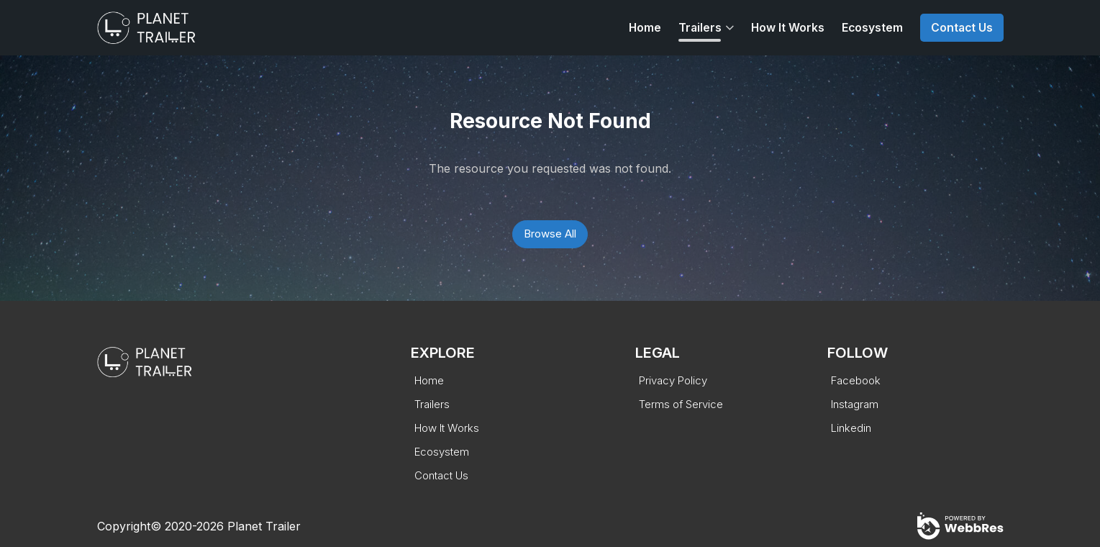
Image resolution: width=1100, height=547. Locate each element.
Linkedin (851, 428)
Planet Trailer (264, 526)
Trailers (700, 28)
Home (645, 28)
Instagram (854, 404)
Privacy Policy (673, 380)
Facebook (856, 380)
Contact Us (962, 28)
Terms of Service (681, 404)
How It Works (787, 28)
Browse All (550, 233)
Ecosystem (872, 28)
